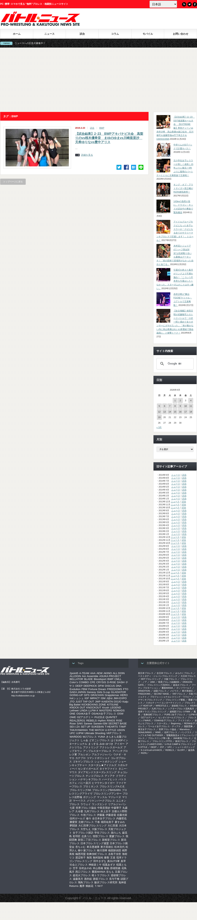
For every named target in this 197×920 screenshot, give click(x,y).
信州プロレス (170, 732)
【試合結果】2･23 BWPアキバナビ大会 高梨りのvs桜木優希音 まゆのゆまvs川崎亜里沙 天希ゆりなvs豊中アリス (109, 138)
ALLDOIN (75, 676)
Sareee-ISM (100, 723)
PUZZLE (99, 717)
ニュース (49, 33)
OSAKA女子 (83, 713)
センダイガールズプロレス (171, 717)
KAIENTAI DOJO (111, 701)
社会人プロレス (79, 864)
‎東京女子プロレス (146, 729)
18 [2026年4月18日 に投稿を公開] (191, 412)
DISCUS (110, 685)
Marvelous (185, 729)
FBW (84, 689)
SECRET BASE (117, 723)
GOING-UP (76, 695)
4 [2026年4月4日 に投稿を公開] (190, 400)
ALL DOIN (119, 673)
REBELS (91, 720)
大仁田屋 (113, 825)
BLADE (88, 679)
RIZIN (144, 753)
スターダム (162, 723)
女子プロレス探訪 (83, 832)
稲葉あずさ (108, 864)
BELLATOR (76, 679)
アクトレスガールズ (111, 747)
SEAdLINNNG (145, 732)
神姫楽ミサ (95, 864)
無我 (89, 857)
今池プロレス (88, 814)
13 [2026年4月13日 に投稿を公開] (164, 412)
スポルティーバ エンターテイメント (163, 702)
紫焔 (106, 868)
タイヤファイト (108, 768)
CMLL (117, 679)
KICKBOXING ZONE (93, 704)
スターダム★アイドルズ (102, 765)
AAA (93, 673)
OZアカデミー (85, 717)
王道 (112, 857)
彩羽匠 (77, 836)
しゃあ (84, 740)
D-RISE (111, 682)
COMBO (84, 682)
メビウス (174, 691)
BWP (101, 128)
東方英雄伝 (106, 846)
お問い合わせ (180, 33)
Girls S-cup (103, 692)
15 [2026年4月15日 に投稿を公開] (175, 412)
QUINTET (111, 717)
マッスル (102, 797)
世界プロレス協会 (86, 807)
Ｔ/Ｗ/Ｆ (98, 885)
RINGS (111, 720)
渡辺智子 (80, 857)
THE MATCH (96, 730)
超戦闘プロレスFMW (180, 711)
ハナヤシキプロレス (89, 779)
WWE (158, 732)
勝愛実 (73, 822)
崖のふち (116, 832)
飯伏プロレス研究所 (105, 882)
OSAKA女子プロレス (104, 713)
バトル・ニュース (94, 898)
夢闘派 (73, 825)
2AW (152, 682)
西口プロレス (83, 871)
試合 (82, 33)
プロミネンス (90, 786)
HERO (124, 695)
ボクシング (89, 797)
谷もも (110, 871)
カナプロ (80, 758)
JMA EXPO (120, 698)
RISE (119, 720)
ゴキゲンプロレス (83, 761)
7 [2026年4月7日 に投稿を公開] (169, 406)
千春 (97, 822)
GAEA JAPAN (78, 692)
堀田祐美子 (107, 822)
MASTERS (105, 710)
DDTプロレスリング (151, 679)
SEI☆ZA (75, 726)
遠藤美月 (78, 878)
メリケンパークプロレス (101, 800)
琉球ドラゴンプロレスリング (152, 711)
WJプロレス (90, 736)
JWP (97, 701)
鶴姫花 (89, 885)
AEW (99, 673)
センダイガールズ (88, 768)
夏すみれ (120, 822)
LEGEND (115, 707)
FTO (125, 689)
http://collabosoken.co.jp (23, 695)
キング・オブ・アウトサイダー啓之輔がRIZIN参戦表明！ (183, 188)
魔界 (82, 885)
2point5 (74, 673)
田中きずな (99, 861)
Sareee (88, 723)
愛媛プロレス (117, 836)
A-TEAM (84, 673)
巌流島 (191, 750)
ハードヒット (109, 779)
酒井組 (88, 878)
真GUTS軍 (113, 861)
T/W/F (122, 726)
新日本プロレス (145, 673)
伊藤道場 (111, 814)
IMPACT (95, 698)
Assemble (92, 676)
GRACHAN (97, 695)
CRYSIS (101, 682)
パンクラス (186, 732)
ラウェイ (86, 804)
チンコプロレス (95, 775)
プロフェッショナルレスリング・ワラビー (170, 697)
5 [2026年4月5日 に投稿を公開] (159, 406)
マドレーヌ (114, 797)
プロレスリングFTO (162, 741)
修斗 (88, 818)
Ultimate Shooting (94, 733)
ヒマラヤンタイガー (103, 782)
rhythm (102, 720)
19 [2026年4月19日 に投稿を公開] (159, 417)
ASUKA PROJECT (110, 676)
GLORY (181, 750)
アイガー (119, 743)
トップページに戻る (13, 181)
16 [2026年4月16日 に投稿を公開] (180, 412)
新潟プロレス (181, 741)
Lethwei (74, 710)
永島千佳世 (114, 853)
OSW (120, 713)
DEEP (78, 685)
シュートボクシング (105, 761)
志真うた (86, 836)
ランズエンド (99, 804)
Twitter (189, 4)
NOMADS (119, 710)
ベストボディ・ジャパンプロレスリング (157, 676)
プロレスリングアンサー (107, 793)
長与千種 (114, 878)
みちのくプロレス (184, 673)
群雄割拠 (115, 868)
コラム (115, 33)
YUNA (101, 736)
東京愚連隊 (93, 846)
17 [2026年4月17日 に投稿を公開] (185, 412)
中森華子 (116, 807)
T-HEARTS (111, 726)
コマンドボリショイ (98, 758)
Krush (105, 707)
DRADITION (144, 691)
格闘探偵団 (114, 850)
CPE (92, 682)
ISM (103, 698)
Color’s (74, 682)
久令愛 (79, 811)
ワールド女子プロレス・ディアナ (164, 726)
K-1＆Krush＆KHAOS (151, 750)
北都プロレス (86, 822)
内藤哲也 (121, 818)
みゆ (102, 743)
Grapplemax (112, 695)
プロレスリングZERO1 (158, 685)
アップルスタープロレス (97, 750)
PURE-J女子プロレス (174, 714)
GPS (86, 695)
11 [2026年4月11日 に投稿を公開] (191, 406)
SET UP (85, 726)
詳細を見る (87, 155)
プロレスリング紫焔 (175, 700)
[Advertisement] (98, 79)
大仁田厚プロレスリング (92, 825)
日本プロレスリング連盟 (95, 843)
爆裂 (106, 857)
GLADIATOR (118, 692)
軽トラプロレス (101, 875)
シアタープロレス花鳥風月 (181, 708)
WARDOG (76, 736)
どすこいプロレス (99, 740)
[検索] (174, 363)
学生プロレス (102, 832)
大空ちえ (86, 829)
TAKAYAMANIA (79, 730)
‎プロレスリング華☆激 (159, 738)
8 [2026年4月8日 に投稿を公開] (175, 406)
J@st (109, 698)
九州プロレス (91, 811)
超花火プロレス (82, 875)
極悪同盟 (80, 853)
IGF (87, 698)
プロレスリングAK (80, 790)
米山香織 (98, 868)
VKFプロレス (114, 733)
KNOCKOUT (93, 707)
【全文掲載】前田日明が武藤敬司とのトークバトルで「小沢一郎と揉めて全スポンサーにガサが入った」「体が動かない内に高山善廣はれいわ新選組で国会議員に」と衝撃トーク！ (174, 321)
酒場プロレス (100, 878)
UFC (72, 733)
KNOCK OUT (77, 707)
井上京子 (105, 811)
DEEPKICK (90, 685)
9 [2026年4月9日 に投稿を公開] (180, 406)
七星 (72, 807)
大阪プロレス (99, 829)
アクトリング (90, 747)
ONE (72, 713)
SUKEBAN (97, 726)
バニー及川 (84, 782)
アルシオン (84, 754)
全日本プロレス (164, 673)
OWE (73, 717)
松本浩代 (119, 846)
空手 (75, 868)
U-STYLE (110, 730)
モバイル (148, 33)
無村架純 (98, 857)
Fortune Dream (97, 689)
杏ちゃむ (80, 846)
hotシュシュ (77, 698)
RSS (184, 4)
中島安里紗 (103, 807)
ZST (162, 747)
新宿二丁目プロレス (89, 839)
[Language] (163, 4)
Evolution (75, 689)
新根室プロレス (111, 839)
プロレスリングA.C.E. (112, 786)
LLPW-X (93, 710)
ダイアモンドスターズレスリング (97, 772)
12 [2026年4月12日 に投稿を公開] (159, 412)
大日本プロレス (188, 676)
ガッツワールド (183, 688)
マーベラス (79, 800)
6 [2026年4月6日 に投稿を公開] (164, 406)
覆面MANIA (98, 871)
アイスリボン (184, 720)
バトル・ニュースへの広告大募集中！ (32, 43)
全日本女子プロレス (103, 818)
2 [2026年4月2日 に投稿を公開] (180, 400)
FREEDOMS (114, 689)
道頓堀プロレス (179, 705)
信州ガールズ (77, 818)
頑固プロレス (160, 691)
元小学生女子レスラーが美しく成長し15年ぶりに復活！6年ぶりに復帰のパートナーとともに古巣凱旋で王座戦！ (174, 167)
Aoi (84, 676)
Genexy (91, 692)
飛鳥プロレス (85, 882)
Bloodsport (100, 679)
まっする (93, 743)
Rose (73, 723)
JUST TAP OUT (85, 701)
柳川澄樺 (102, 850)
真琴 (123, 861)
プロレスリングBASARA (106, 790)
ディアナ (110, 775)
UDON (121, 730)
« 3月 (159, 427)
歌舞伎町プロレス (97, 853)
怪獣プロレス (100, 836)
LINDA (83, 710)
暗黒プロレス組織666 (168, 682)
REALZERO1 (77, 720)
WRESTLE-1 (162, 705)
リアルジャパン (117, 804)
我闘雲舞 (188, 726)
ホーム (17, 33)
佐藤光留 (122, 814)
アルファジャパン (102, 754)
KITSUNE (112, 704)
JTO (72, 701)
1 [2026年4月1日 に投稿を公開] (175, 400)
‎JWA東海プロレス (182, 738)
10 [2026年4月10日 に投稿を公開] (185, 406)
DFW (101, 685)
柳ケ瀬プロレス (87, 850)
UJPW (79, 733)
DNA (118, 685)
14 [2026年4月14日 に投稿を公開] (170, 412)
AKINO (107, 673)
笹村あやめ (85, 868)
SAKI (80, 723)
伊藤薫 (101, 814)
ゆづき (109, 743)
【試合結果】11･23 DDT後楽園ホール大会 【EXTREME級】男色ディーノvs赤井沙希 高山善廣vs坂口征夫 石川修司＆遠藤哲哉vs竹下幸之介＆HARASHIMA (175, 128)
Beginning (176, 723)
